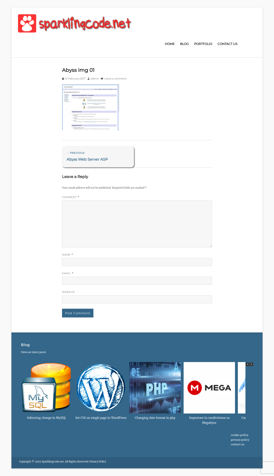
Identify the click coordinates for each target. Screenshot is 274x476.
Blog (184, 44)
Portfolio (203, 44)
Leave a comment (115, 78)
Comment (70, 197)
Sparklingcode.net (53, 461)
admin (95, 78)
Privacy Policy (240, 440)
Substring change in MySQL (46, 418)
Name (67, 254)
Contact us (227, 44)
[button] (251, 364)
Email (67, 273)
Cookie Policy (239, 435)
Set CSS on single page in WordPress (101, 418)
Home (170, 44)
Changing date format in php (155, 418)
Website (68, 291)
